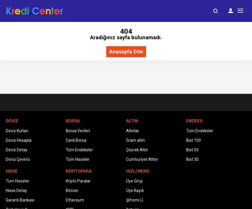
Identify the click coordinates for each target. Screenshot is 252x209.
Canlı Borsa (76, 140)
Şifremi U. (135, 200)
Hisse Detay (16, 191)
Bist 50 (192, 150)
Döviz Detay (16, 150)
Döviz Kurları (17, 131)
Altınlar (132, 131)
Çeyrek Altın (137, 150)
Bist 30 (192, 159)
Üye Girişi (134, 181)
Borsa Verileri (78, 131)
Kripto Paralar (78, 181)
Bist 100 (193, 140)
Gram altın (135, 140)
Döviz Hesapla (18, 140)
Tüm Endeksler (79, 150)
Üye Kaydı (135, 191)
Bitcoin (72, 191)
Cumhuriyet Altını (142, 159)
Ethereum (75, 200)
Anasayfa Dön (126, 52)
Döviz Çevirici (18, 159)
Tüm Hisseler (77, 159)
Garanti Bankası (20, 200)
